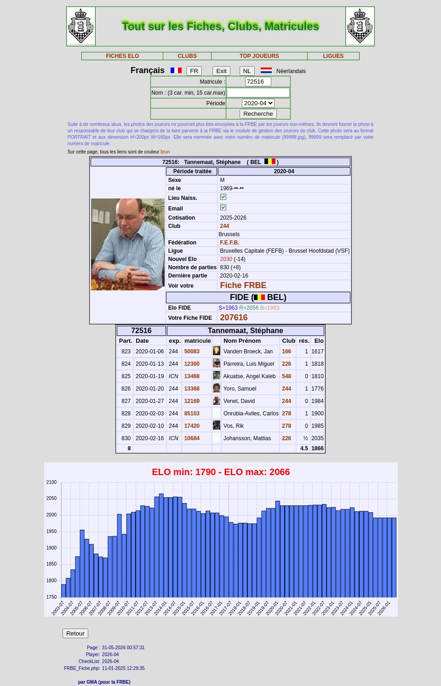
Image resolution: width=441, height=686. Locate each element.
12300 (191, 364)
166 (286, 351)
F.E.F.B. (229, 242)
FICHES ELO (122, 56)
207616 (233, 317)
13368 (191, 389)
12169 (191, 401)
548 (286, 376)
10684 (191, 438)
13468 (191, 376)
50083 (191, 351)
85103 (191, 413)
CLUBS (187, 56)
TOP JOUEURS (259, 56)
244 (223, 226)
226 (286, 364)
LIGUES (333, 56)
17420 (191, 426)
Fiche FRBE (243, 285)
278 (286, 413)
